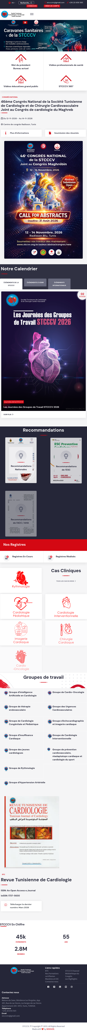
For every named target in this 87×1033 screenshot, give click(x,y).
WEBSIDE (50, 1029)
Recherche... (26, 3)
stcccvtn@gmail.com (55, 2)
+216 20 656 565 (76, 2)
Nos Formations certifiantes (52, 974)
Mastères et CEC (52, 979)
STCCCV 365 (77, 422)
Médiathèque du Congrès (72, 974)
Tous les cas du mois (66, 581)
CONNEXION (32, 6)
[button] (6, 36)
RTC (47, 971)
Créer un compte (52, 6)
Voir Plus (8, 422)
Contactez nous (51, 981)
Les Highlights (71, 979)
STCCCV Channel (72, 971)
